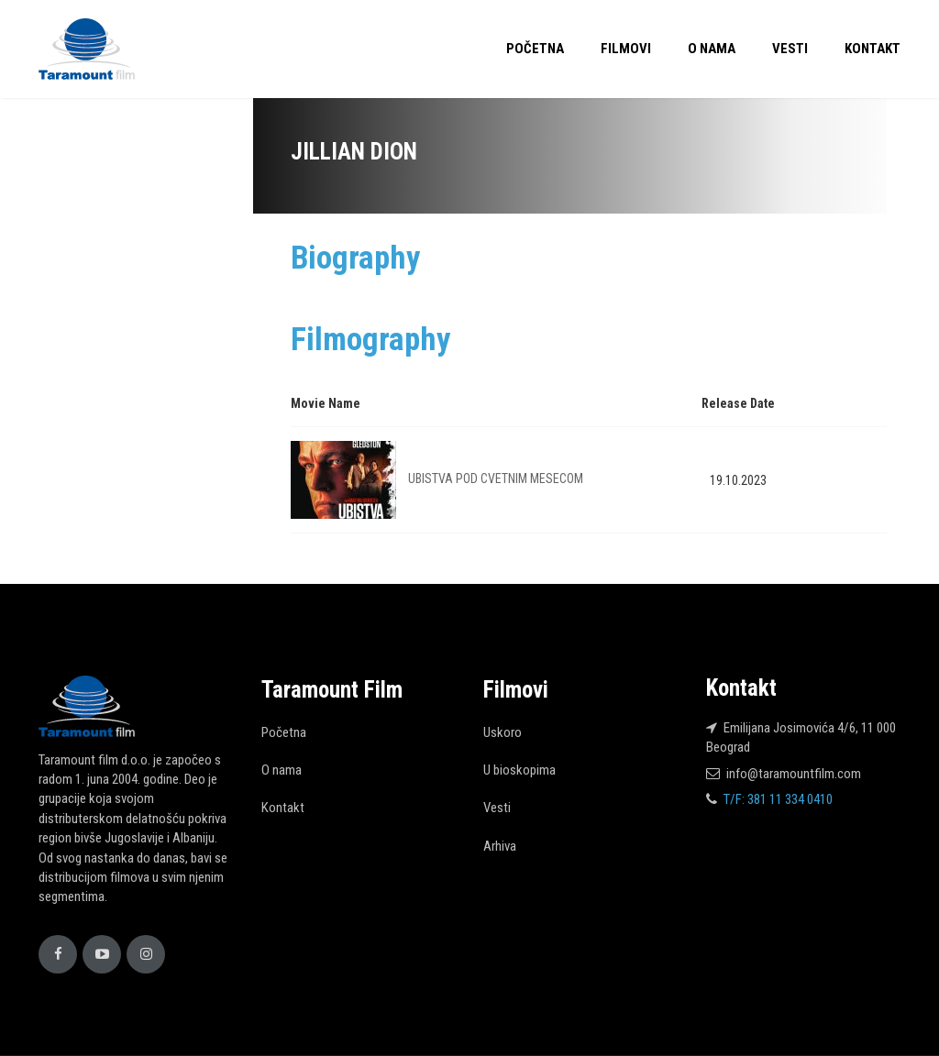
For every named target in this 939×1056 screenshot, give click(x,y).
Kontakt (872, 48)
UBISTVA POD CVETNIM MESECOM (495, 478)
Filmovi (626, 48)
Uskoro (502, 732)
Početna (535, 48)
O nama (711, 48)
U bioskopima (519, 770)
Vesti (790, 48)
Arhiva (499, 846)
